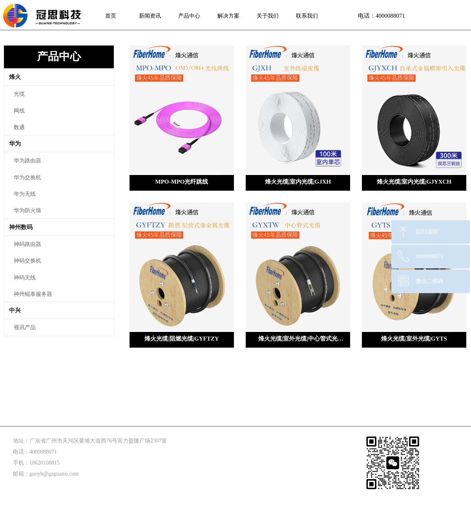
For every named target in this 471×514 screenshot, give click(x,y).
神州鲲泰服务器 (33, 293)
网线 (19, 110)
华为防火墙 (27, 210)
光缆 (19, 93)
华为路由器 (27, 160)
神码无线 (25, 277)
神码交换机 (27, 260)
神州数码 (21, 227)
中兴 (15, 310)
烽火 (15, 77)
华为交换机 (27, 177)
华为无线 (25, 193)
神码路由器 (27, 244)
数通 (19, 127)
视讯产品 (25, 327)
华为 (15, 143)
